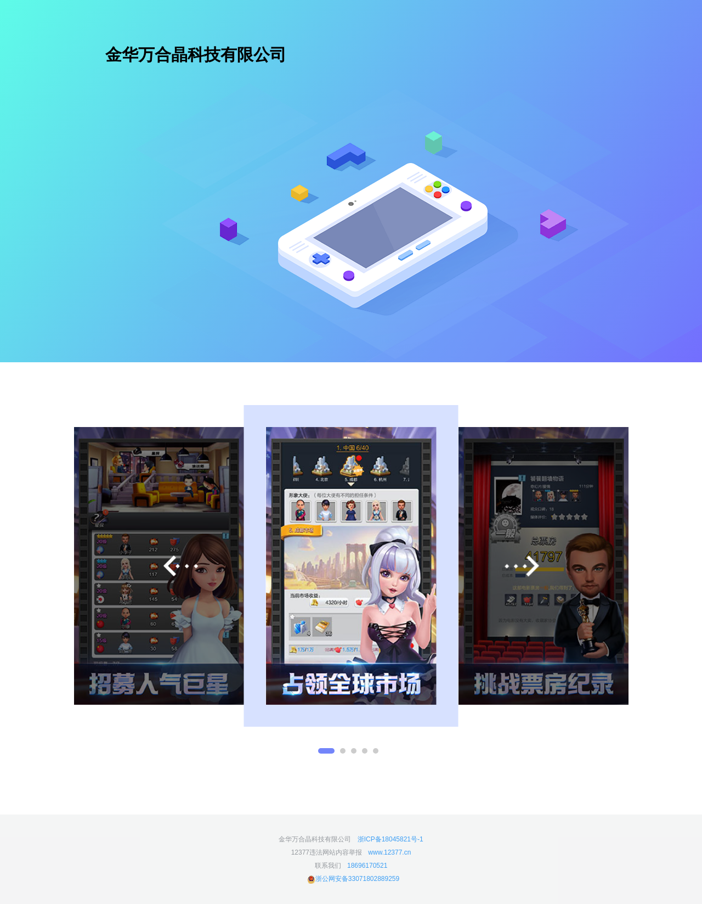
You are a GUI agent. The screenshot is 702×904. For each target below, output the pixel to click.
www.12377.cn (389, 852)
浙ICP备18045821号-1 (390, 839)
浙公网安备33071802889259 (353, 879)
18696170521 (367, 865)
